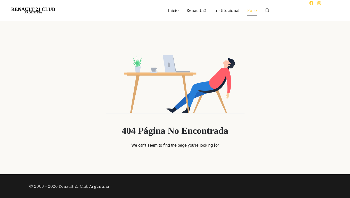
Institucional (226, 10)
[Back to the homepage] (33, 10)
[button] (267, 10)
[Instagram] (319, 3)
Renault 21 (196, 10)
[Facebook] (311, 3)
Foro (252, 10)
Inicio (173, 10)
